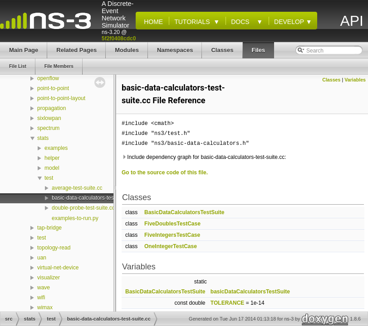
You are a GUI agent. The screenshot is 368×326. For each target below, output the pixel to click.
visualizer (48, 277)
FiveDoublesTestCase (172, 224)
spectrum (48, 128)
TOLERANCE (227, 303)
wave (43, 287)
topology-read (53, 247)
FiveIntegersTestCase (172, 235)
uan (41, 257)
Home (151, 21)
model (51, 168)
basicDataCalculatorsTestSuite (250, 291)
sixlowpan (49, 118)
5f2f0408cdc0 (119, 38)
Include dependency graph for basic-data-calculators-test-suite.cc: (204, 157)
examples (56, 148)
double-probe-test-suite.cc (83, 208)
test (48, 178)
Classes (331, 79)
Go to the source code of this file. (165, 172)
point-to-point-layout (61, 98)
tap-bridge (49, 228)
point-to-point (53, 88)
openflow (48, 78)
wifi (41, 297)
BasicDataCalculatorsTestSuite (184, 212)
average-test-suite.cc (77, 188)
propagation (51, 108)
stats (43, 138)
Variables (355, 79)
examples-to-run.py (75, 218)
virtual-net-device (58, 267)
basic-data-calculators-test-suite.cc (94, 198)
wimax (45, 307)
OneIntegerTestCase (170, 246)
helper (51, 158)
